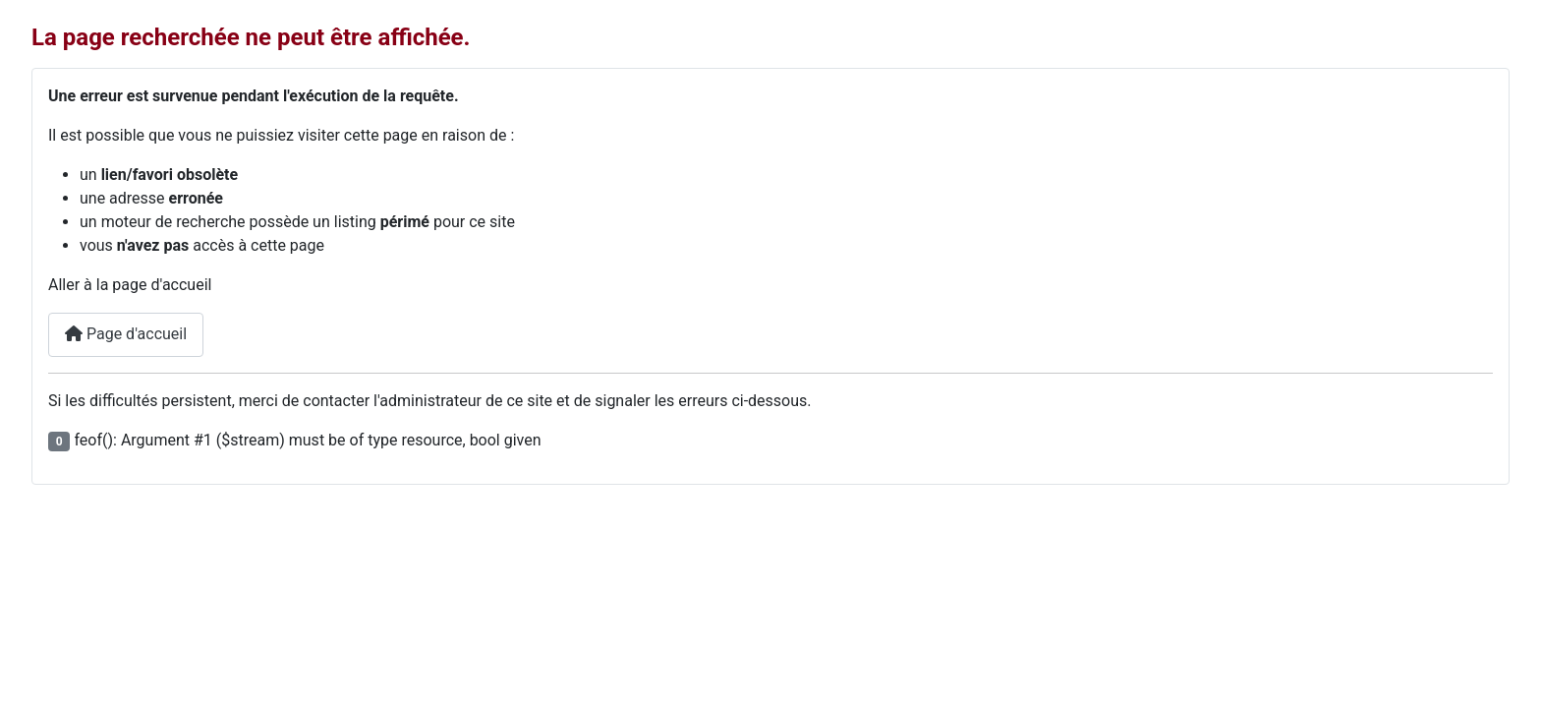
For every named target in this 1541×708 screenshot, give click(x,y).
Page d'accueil (126, 333)
